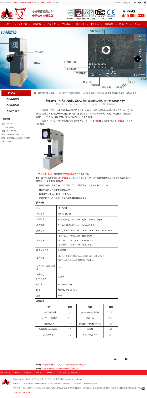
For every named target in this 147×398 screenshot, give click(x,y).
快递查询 (74, 372)
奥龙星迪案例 (12, 105)
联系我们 (123, 24)
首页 (8, 24)
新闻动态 (27, 372)
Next (135, 56)
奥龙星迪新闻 (12, 99)
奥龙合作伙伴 (12, 111)
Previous (9, 56)
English (127, 2)
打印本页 (120, 359)
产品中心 (15, 372)
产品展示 (66, 24)
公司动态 (51, 24)
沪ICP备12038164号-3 (22, 392)
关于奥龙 (3, 372)
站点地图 (62, 372)
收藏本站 (118, 2)
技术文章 (80, 24)
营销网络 (109, 24)
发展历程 (37, 24)
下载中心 (95, 24)
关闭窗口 (131, 359)
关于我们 (23, 24)
